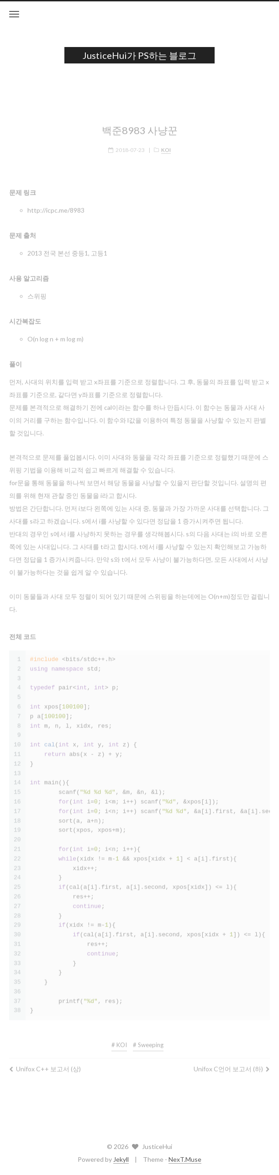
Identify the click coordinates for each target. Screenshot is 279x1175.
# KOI (119, 1040)
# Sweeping (148, 1040)
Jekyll (121, 1159)
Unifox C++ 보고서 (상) (45, 1065)
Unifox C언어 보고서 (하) (232, 1065)
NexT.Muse (184, 1159)
